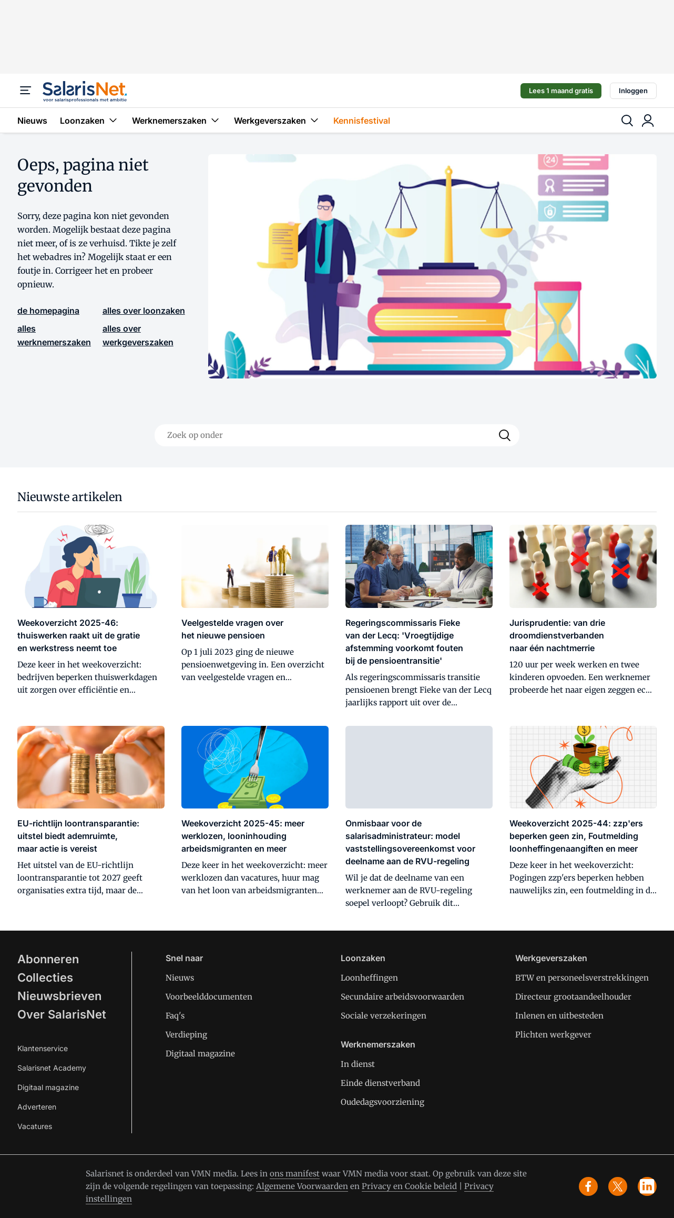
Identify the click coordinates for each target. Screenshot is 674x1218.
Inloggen (633, 90)
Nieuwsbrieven (59, 996)
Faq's (175, 1016)
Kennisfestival (361, 120)
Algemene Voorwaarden (302, 1186)
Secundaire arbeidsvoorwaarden (402, 997)
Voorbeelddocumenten (209, 997)
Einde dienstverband (380, 1083)
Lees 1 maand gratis (561, 90)
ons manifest (295, 1174)
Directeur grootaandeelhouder (573, 997)
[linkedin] (647, 1186)
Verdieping (186, 1035)
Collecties (45, 977)
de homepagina (48, 310)
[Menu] (25, 90)
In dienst (358, 1064)
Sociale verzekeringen (383, 1016)
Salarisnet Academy (51, 1067)
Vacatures (34, 1126)
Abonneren (48, 959)
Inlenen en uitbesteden (559, 1016)
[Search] (504, 435)
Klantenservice (42, 1048)
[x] (617, 1186)
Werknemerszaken (176, 120)
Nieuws (32, 120)
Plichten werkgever (553, 1035)
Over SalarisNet (61, 1014)
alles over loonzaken (144, 310)
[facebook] (588, 1186)
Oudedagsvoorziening (382, 1102)
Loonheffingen (369, 978)
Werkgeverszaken (277, 120)
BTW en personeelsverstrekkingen (582, 978)
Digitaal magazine (48, 1087)
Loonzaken (89, 120)
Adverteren (36, 1106)
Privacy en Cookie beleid (409, 1186)
